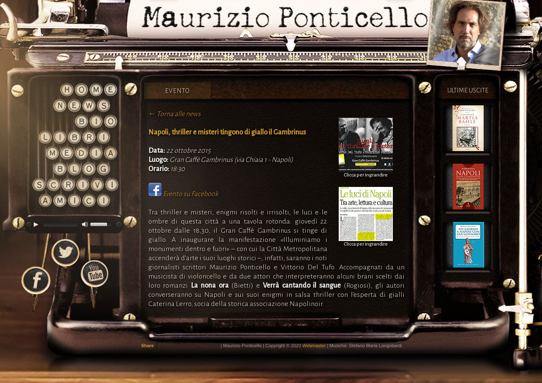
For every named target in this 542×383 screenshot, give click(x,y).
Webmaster (314, 345)
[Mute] (85, 224)
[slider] (60, 224)
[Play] (35, 224)
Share (147, 345)
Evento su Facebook (190, 194)
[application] (72, 224)
